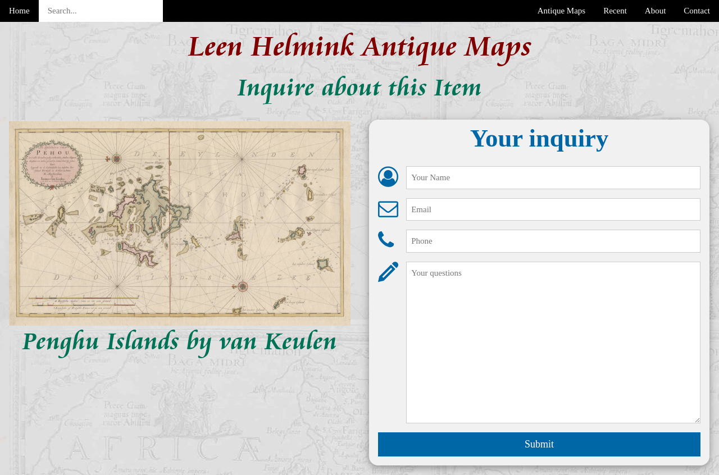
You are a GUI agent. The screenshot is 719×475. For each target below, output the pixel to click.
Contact (697, 10)
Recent (615, 10)
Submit (539, 444)
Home (19, 10)
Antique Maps (561, 10)
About (655, 10)
